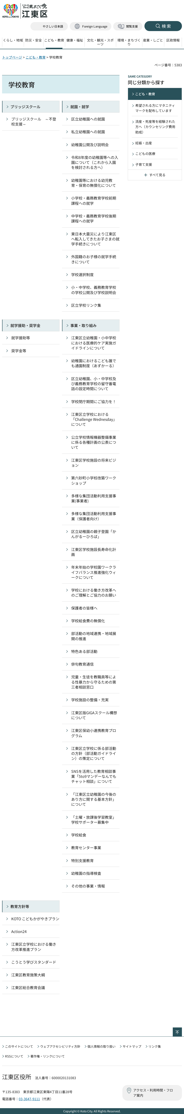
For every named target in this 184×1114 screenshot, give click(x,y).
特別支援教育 (82, 860)
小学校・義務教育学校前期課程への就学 (93, 200)
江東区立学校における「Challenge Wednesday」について (94, 419)
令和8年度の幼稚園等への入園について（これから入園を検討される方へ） (94, 162)
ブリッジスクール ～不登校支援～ (33, 121)
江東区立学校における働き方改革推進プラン (33, 946)
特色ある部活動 (84, 651)
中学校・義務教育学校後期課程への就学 (93, 218)
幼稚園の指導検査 (86, 873)
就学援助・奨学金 (25, 325)
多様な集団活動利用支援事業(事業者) (93, 498)
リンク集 (154, 1046)
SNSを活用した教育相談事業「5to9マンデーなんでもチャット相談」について (93, 776)
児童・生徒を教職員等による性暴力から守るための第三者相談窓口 (93, 682)
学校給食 (78, 834)
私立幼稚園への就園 (88, 131)
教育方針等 (19, 906)
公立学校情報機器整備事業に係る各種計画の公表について (93, 442)
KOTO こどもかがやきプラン (35, 918)
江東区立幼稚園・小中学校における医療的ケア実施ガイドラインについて (93, 343)
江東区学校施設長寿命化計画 (93, 552)
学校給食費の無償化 (88, 620)
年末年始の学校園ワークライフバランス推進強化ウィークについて (93, 572)
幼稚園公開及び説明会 (90, 144)
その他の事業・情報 (88, 886)
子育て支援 (143, 164)
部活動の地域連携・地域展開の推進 (93, 636)
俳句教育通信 (82, 664)
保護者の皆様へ (84, 608)
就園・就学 (79, 106)
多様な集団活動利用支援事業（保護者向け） (93, 516)
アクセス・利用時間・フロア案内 (153, 1093)
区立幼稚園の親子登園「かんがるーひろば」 (93, 534)
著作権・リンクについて (47, 1056)
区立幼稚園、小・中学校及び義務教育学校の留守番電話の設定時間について (93, 383)
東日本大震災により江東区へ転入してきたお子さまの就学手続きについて (95, 239)
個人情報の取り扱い (101, 1046)
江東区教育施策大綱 (28, 974)
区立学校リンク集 (86, 305)
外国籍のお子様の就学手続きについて (93, 259)
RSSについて (14, 1056)
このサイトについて (19, 1046)
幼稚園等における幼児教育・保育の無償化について (93, 182)
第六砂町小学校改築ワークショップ (93, 480)
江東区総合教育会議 (28, 987)
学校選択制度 (82, 274)
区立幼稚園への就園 (88, 119)
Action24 (19, 931)
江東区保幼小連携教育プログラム (93, 733)
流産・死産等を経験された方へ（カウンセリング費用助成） (155, 127)
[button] (90, 26)
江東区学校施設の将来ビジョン (93, 462)
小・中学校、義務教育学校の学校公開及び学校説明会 (93, 289)
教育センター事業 (86, 847)
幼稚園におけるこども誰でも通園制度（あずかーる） (93, 363)
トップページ (12, 57)
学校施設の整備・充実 (90, 699)
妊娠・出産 (143, 142)
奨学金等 (18, 350)
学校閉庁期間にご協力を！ (93, 401)
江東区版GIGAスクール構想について (94, 715)
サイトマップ (132, 1046)
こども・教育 (36, 57)
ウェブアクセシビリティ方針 (60, 1046)
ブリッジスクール (25, 106)
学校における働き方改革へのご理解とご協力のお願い (93, 592)
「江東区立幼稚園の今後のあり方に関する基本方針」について (93, 799)
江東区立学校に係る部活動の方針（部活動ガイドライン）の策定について (93, 753)
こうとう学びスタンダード (33, 962)
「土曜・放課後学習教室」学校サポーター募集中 (93, 819)
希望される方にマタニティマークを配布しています (155, 108)
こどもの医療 (145, 153)
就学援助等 (20, 337)
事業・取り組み (83, 325)
